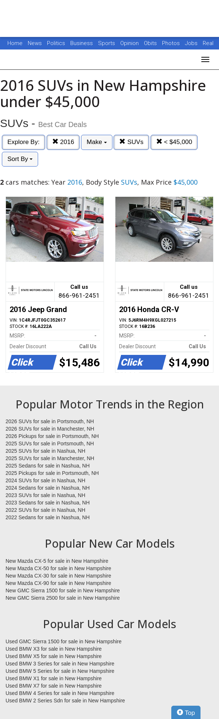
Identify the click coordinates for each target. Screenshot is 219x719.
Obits (151, 43)
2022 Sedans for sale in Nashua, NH (48, 517)
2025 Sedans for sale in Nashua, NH (48, 466)
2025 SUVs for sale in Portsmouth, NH (50, 443)
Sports (107, 43)
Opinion (130, 43)
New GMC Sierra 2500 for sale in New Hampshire (63, 598)
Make (97, 141)
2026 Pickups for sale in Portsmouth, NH (52, 436)
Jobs (192, 43)
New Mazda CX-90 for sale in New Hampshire (58, 583)
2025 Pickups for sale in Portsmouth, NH (52, 473)
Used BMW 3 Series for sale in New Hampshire (60, 664)
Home (15, 43)
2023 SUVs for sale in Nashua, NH (45, 495)
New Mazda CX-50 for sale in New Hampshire (58, 568)
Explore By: (23, 141)
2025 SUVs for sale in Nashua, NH (45, 451)
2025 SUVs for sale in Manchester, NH (50, 458)
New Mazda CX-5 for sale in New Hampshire (57, 561)
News (35, 43)
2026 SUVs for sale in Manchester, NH (50, 429)
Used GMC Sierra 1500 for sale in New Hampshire (64, 641)
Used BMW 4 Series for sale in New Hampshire (60, 693)
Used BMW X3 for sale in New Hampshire (54, 649)
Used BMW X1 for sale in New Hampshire (54, 678)
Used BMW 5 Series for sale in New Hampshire (60, 671)
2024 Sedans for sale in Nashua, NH (48, 488)
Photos (171, 43)
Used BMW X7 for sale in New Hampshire (54, 686)
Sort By (20, 158)
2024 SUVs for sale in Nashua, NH (45, 480)
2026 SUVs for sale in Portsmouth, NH (50, 421)
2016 (63, 141)
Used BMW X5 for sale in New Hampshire (54, 656)
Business (82, 43)
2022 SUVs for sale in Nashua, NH (45, 510)
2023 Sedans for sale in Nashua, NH (48, 503)
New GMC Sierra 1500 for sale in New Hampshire (63, 590)
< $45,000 (174, 141)
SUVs (131, 141)
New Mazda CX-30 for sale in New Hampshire (58, 576)
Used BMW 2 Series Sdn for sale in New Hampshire (65, 700)
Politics (56, 43)
